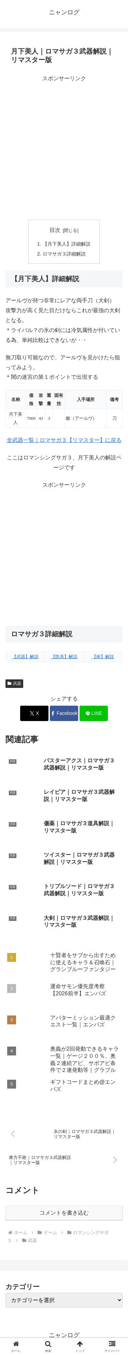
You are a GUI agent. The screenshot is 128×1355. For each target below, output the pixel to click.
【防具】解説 (64, 656)
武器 (14, 683)
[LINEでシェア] (94, 713)
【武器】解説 (25, 656)
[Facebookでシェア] (64, 713)
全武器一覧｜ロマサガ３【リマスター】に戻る (64, 440)
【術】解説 (103, 656)
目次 (54, 230)
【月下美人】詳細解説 (66, 244)
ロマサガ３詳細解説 (64, 254)
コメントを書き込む (64, 1213)
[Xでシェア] (34, 713)
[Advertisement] (64, 148)
